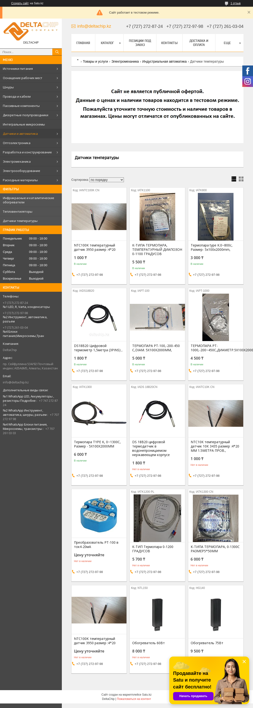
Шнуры (8, 87)
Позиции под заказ (140, 43)
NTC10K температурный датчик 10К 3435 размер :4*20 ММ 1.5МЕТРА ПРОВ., (215, 446)
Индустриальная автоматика (164, 61)
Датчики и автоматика (20, 133)
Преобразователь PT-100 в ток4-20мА (96, 544)
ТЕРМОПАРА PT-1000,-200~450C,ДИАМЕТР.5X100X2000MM (216, 348)
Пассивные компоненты (21, 106)
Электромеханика (17, 161)
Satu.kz (146, 694)
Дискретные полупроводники (25, 115)
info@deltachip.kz (16, 382)
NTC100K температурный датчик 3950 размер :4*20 (95, 247)
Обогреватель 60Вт (148, 643)
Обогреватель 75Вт (207, 643)
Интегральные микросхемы (24, 124)
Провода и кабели (17, 96)
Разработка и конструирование (27, 152)
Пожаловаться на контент (134, 699)
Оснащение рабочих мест (22, 78)
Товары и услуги (95, 61)
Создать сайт (20, 3)
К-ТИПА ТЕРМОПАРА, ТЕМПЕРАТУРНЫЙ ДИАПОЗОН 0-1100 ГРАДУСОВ (157, 249)
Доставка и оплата (199, 43)
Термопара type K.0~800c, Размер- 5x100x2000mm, (212, 247)
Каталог (107, 43)
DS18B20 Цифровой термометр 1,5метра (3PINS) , (98, 348)
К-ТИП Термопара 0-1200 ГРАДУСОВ (152, 549)
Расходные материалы (20, 180)
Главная (83, 43)
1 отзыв (236, 3)
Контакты (169, 43)
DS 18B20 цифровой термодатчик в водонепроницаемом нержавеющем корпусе (151, 448)
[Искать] (57, 51)
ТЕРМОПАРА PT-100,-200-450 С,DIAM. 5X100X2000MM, (156, 348)
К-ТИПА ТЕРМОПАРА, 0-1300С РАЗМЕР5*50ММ (215, 549)
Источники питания (18, 68)
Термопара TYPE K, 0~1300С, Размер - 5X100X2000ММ (97, 444)
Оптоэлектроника (16, 143)
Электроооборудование (21, 171)
